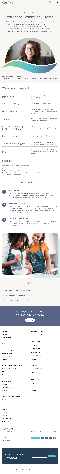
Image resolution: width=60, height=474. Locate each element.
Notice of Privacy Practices (31, 469)
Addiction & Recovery (36, 334)
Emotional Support (36, 376)
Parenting (33, 386)
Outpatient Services (7, 353)
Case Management (7, 337)
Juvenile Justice (6, 384)
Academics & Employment (9, 368)
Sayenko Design (43, 471)
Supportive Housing (36, 352)
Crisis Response (35, 341)
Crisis (3, 344)
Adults (4, 331)
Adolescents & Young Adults (12, 365)
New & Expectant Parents (11, 396)
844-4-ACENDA (6, 440)
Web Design (36, 471)
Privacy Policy (41, 469)
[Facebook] (42, 438)
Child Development (7, 400)
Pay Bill (35, 438)
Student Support (35, 348)
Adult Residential (6, 334)
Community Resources (37, 368)
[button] (30, 290)
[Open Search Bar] (58, 2)
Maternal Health (6, 412)
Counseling (5, 340)
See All (4, 359)
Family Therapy (35, 379)
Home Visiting (5, 409)
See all (4, 421)
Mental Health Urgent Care (9, 350)
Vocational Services (36, 355)
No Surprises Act (20, 469)
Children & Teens (37, 331)
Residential (34, 345)
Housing (33, 383)
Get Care (30, 320)
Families (34, 365)
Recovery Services (7, 356)
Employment (5, 347)
